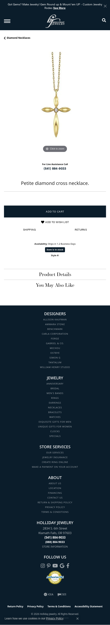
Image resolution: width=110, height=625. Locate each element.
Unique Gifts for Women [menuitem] (55, 426)
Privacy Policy (55, 507)
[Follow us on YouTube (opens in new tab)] (55, 565)
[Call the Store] (55, 537)
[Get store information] (55, 546)
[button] (104, 21)
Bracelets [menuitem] (55, 412)
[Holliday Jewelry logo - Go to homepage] (55, 21)
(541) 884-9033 (55, 168)
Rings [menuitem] (55, 397)
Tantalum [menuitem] (55, 362)
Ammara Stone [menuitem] (55, 324)
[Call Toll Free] (55, 542)
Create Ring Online (55, 462)
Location (55, 488)
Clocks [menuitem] (55, 431)
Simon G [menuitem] (54, 357)
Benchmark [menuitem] (55, 328)
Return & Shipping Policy (55, 502)
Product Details (55, 274)
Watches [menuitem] (55, 416)
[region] (55, 103)
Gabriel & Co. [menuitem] (55, 343)
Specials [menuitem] (55, 436)
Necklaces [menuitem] (55, 407)
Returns (81, 229)
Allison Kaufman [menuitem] (55, 319)
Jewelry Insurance (55, 457)
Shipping (29, 229)
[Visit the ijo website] (61, 594)
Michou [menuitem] (55, 348)
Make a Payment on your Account (55, 466)
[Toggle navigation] (7, 21)
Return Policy (15, 606)
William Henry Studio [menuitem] (55, 367)
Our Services (55, 452)
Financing (55, 492)
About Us (55, 483)
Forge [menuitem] (55, 338)
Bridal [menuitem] (55, 388)
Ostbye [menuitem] (55, 352)
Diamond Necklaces (18, 38)
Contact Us (55, 497)
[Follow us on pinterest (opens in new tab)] (48, 565)
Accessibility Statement (88, 606)
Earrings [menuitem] (55, 402)
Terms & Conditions (55, 511)
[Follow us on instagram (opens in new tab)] (43, 565)
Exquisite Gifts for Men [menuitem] (55, 421)
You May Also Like (55, 285)
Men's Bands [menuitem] (55, 393)
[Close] (105, 6)
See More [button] (59, 8)
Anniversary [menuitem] (54, 383)
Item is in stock (55, 249)
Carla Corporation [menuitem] (55, 333)
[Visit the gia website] (48, 594)
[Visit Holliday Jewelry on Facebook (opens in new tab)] (67, 565)
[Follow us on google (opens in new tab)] (62, 565)
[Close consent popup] (77, 618)
